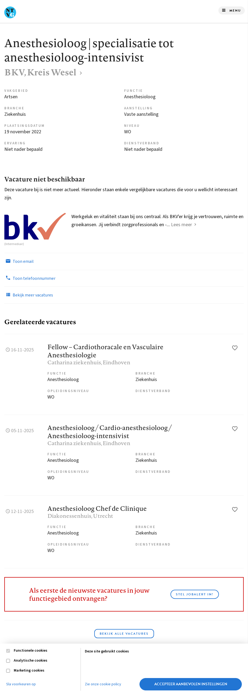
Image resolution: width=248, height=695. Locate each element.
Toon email (19, 261)
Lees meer (181, 224)
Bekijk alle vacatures (124, 633)
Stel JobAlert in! (195, 594)
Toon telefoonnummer (29, 278)
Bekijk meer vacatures (28, 295)
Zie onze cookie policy (103, 684)
